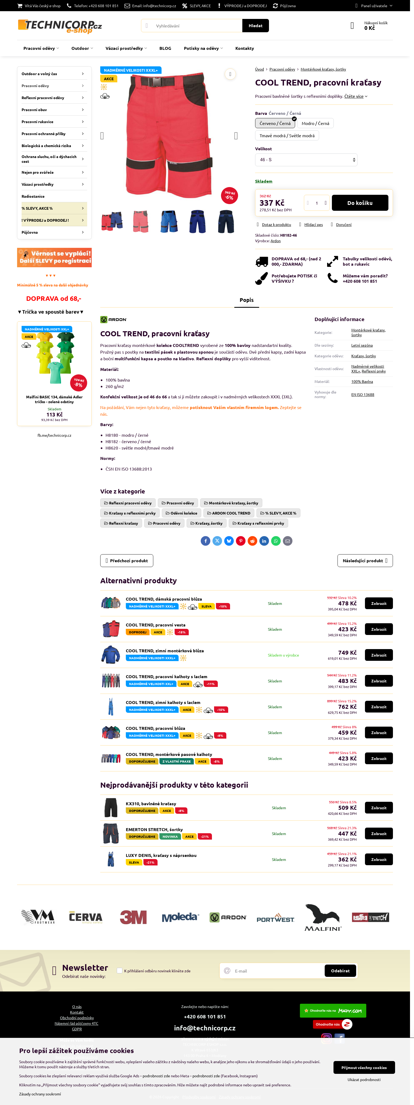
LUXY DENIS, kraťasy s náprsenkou (161, 855)
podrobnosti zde (156, 1075)
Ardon (276, 240)
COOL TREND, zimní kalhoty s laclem (163, 702)
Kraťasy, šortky (363, 355)
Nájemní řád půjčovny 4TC (76, 1023)
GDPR (77, 1028)
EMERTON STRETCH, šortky (154, 829)
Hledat (256, 25)
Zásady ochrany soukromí (40, 1093)
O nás (77, 1006)
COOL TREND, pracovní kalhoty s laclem (166, 676)
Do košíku (360, 202)
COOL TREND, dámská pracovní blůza (164, 599)
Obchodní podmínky (77, 1017)
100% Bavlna (362, 381)
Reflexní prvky (374, 371)
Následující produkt (365, 560)
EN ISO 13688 (362, 394)
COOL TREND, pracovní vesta (156, 625)
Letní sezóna (362, 345)
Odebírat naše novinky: (84, 976)
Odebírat (340, 970)
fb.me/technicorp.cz (54, 435)
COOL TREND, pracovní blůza (155, 728)
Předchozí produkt (127, 560)
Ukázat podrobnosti (364, 1079)
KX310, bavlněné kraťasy (151, 803)
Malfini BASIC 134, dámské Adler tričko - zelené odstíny (54, 399)
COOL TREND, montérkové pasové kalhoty (169, 754)
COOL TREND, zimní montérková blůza (165, 650)
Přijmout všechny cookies (364, 1067)
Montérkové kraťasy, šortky (368, 332)
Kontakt (77, 1012)
